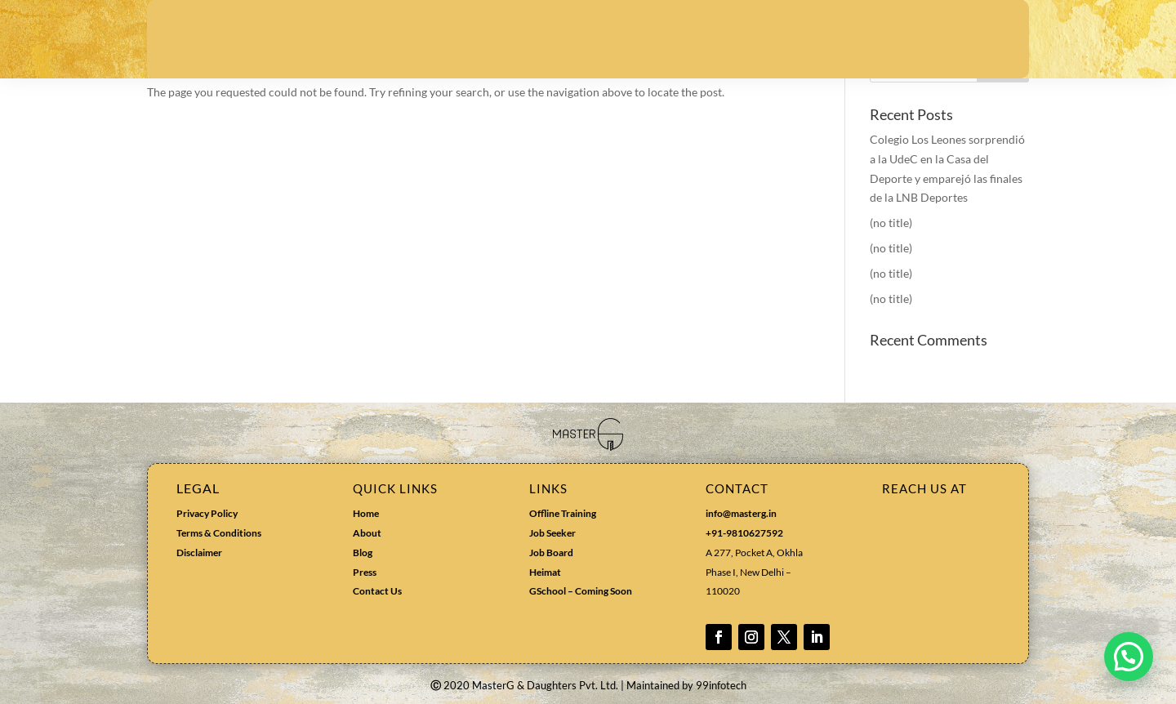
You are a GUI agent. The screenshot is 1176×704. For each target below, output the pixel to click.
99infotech (721, 685)
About (367, 533)
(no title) (891, 222)
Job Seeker (552, 533)
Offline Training (562, 513)
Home (366, 513)
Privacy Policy (207, 513)
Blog (362, 552)
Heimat (545, 572)
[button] (1128, 656)
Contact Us (377, 591)
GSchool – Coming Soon (581, 591)
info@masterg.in (741, 513)
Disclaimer (199, 552)
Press (364, 572)
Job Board (551, 552)
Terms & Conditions (218, 533)
